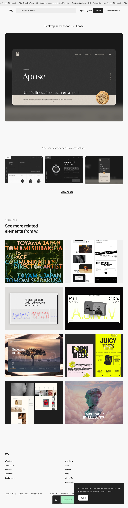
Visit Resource (68, 500)
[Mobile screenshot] (104, 170)
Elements (8, 469)
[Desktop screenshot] (34, 402)
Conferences (10, 478)
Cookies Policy (10, 494)
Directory (8, 474)
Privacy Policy (36, 494)
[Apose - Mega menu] (24, 169)
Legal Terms (23, 494)
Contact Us (69, 482)
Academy (69, 461)
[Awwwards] (11, 11)
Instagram (64, 494)
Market (68, 469)
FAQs (67, 474)
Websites (8, 461)
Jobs (67, 465)
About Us (69, 478)
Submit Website (113, 10)
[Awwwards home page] (56, 500)
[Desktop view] (94, 355)
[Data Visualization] (34, 308)
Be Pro (98, 10)
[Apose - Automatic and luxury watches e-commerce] (64, 169)
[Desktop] (34, 261)
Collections (9, 465)
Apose (80, 26)
